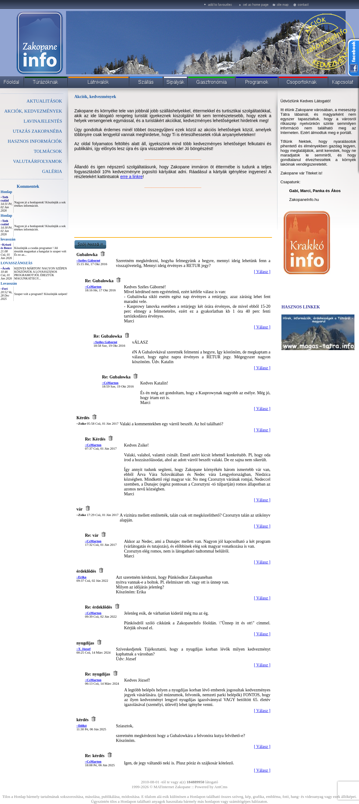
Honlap (6, 192)
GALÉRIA (52, 171)
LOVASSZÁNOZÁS (16, 263)
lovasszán (8, 239)
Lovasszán (9, 283)
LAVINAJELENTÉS (43, 121)
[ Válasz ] (262, 271)
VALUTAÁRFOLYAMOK (37, 161)
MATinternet (164, 787)
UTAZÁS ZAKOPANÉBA (37, 131)
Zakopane (182, 787)
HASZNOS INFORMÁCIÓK (35, 141)
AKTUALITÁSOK (44, 101)
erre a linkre (131, 176)
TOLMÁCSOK (48, 151)
